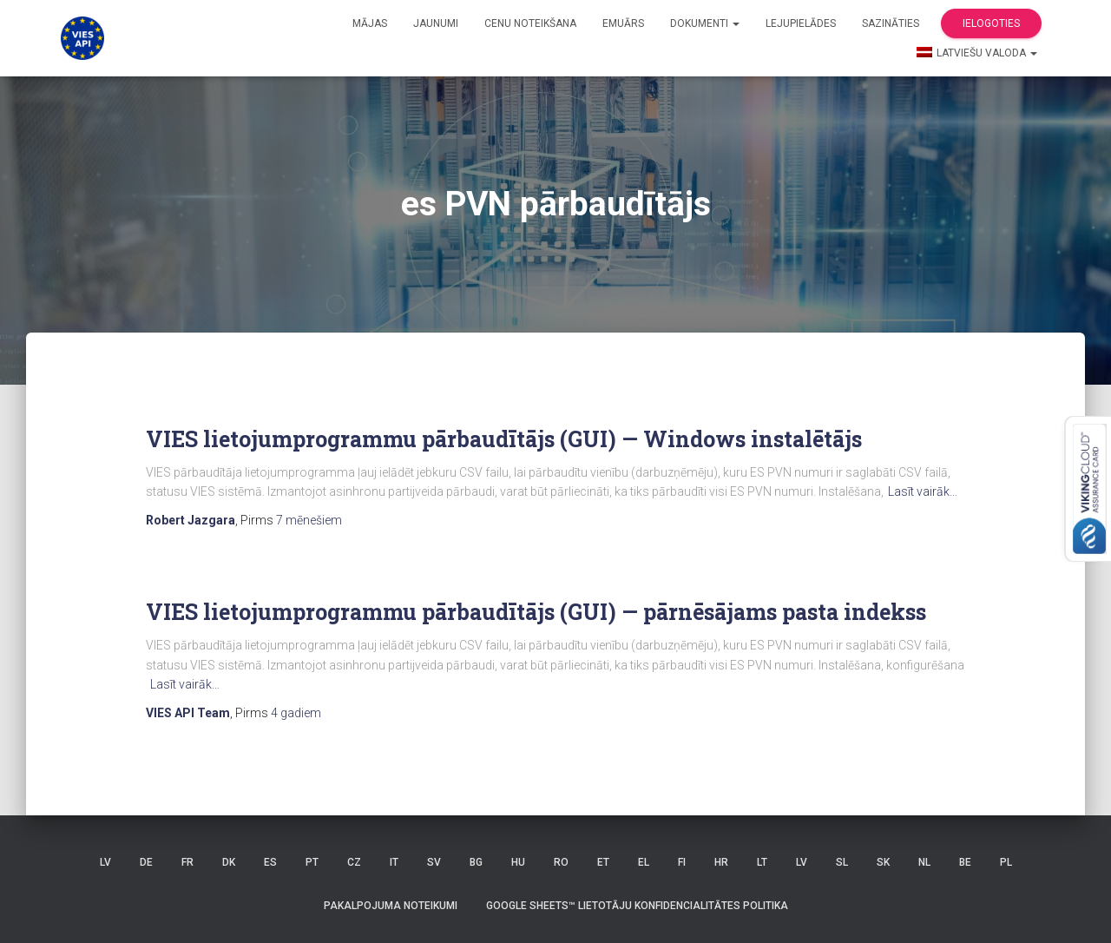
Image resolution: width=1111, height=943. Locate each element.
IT (394, 862)
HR (721, 862)
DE (146, 862)
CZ (354, 862)
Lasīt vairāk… (922, 491)
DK (228, 862)
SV (434, 862)
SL (842, 862)
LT (762, 862)
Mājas (369, 23)
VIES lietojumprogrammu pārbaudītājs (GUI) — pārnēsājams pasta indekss (536, 611)
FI (682, 862)
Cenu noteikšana (530, 23)
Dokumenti (705, 23)
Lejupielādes (801, 23)
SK (883, 862)
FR (187, 862)
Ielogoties (991, 23)
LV (105, 862)
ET (603, 862)
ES (270, 862)
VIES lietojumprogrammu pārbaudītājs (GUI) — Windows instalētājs (504, 439)
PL (1006, 862)
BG (476, 862)
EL (643, 862)
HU (518, 862)
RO (561, 862)
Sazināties (890, 23)
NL (924, 862)
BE (965, 862)
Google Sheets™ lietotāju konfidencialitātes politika (637, 906)
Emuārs (623, 23)
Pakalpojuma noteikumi (390, 906)
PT (312, 862)
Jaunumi (435, 23)
